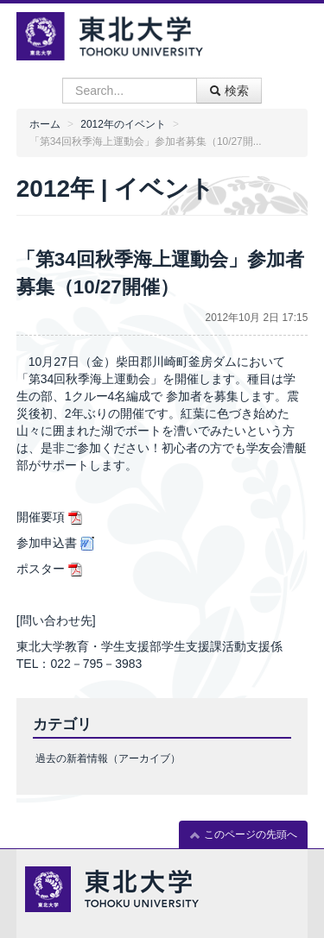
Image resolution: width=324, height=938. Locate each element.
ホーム (44, 124)
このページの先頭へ (243, 834)
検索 (229, 91)
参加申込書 (46, 543)
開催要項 (40, 517)
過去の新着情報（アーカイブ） (108, 758)
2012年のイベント (122, 124)
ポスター (40, 569)
